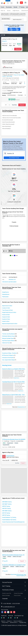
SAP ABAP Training (6, 504)
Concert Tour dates (18, 593)
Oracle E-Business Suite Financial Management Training (14, 521)
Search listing (5, 18)
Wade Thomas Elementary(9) (8, 122)
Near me (3, 10)
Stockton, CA (12, 279)
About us (3, 621)
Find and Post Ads (14, 582)
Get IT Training (14, 586)
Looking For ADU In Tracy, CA (9, 39)
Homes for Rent (6, 314)
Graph (5, 251)
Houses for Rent (6, 316)
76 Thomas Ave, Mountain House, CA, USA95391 (13, 439)
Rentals (15, 7)
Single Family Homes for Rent (9, 312)
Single (4, 556)
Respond (18, 49)
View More (14, 104)
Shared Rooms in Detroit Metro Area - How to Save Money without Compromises (14, 394)
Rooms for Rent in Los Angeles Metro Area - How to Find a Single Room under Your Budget (14, 369)
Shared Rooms (5, 294)
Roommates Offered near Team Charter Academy (18, 575)
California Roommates (14, 13)
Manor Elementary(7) (6, 126)
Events (2, 7)
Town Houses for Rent (7, 310)
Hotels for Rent (5, 321)
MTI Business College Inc (8, 355)
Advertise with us (13, 622)
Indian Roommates (5, 13)
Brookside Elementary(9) (7, 119)
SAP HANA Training (6, 510)
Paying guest (6, 566)
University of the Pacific (8, 357)
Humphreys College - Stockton (10, 353)
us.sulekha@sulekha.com (9, 606)
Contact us (9, 621)
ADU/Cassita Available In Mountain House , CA (13, 555)
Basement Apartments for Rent (9, 323)
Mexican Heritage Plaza (9, 338)
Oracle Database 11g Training (9, 517)
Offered (9, 556)
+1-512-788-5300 (7, 603)
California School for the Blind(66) (9, 115)
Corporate (14, 598)
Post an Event (17, 595)
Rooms (8, 10)
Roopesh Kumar (10, 455)
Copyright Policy (22, 622)
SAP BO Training (6, 506)
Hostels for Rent (6, 319)
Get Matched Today (14, 29)
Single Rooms (16, 10)
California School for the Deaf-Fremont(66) (11, 117)
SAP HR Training (6, 513)
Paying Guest (5, 296)
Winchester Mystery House (9, 336)
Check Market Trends (14, 157)
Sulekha (4, 3)
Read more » (16, 378)
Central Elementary (11, 95)
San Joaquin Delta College (9, 359)
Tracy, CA (4, 41)
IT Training (21, 7)
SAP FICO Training (6, 508)
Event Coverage (6, 595)
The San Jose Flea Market (9, 333)
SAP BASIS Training (7, 501)
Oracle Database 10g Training (9, 519)
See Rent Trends (7, 67)
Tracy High (20, 95)
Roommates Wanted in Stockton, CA (17, 14)
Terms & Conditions (17, 621)
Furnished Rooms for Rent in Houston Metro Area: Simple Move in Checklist (14, 382)
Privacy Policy (5, 622)
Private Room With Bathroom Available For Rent (13, 565)
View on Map (9, 76)
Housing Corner (6, 365)
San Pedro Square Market (9, 340)
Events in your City (6, 593)
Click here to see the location (9, 282)
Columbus (8, 0)
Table (11, 251)
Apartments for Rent (7, 305)
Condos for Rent (6, 308)
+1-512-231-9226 (16, 603)
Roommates (9, 7)
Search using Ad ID (17, 19)
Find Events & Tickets (14, 590)
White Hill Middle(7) (6, 128)
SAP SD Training (6, 515)
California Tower (7, 342)
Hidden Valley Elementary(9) (8, 124)
